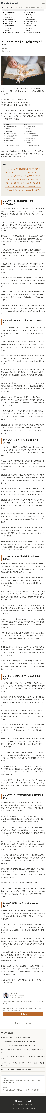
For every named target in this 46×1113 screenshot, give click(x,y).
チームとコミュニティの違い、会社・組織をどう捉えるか (18, 1046)
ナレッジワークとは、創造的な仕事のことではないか (22, 169)
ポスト (28, 1023)
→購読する (23, 1014)
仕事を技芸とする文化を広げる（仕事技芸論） (15, 1037)
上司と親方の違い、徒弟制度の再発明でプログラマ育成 (18, 1042)
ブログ (3, 7)
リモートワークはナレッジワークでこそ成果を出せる (22, 183)
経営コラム (10, 7)
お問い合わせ (25, 1108)
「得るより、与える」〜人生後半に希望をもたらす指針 (17, 1070)
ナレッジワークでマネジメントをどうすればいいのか (22, 176)
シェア (17, 1023)
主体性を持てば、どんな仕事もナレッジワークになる (22, 172)
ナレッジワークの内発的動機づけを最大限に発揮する (23, 179)
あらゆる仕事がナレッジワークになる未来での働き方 (23, 190)
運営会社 (33, 1108)
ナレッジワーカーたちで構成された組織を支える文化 (23, 186)
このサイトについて (15, 1108)
